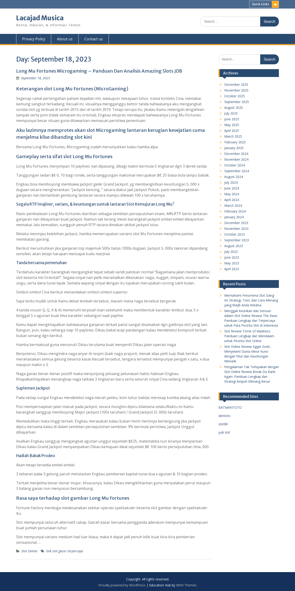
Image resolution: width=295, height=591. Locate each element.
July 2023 (231, 251)
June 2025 (231, 119)
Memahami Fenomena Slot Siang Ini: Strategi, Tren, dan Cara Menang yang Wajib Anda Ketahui (251, 300)
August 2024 (233, 176)
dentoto (224, 416)
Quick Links (260, 4)
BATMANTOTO (230, 407)
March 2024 (233, 205)
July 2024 (231, 182)
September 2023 (236, 240)
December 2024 (236, 153)
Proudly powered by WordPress (121, 585)
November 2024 (236, 159)
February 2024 (235, 211)
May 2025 (231, 125)
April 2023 (231, 269)
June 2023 (231, 257)
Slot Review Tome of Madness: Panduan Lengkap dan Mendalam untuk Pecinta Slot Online (249, 336)
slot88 (223, 424)
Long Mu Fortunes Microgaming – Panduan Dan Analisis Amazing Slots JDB (99, 71)
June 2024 (231, 188)
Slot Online (29, 551)
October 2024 (234, 165)
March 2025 (233, 136)
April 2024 (231, 200)
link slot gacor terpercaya (64, 551)
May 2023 (231, 263)
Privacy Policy (33, 38)
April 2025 (231, 130)
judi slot (224, 432)
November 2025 (236, 90)
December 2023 (236, 223)
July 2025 (231, 113)
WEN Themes (186, 585)
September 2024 (236, 171)
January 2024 (234, 217)
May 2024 (231, 194)
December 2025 (236, 84)
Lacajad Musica (40, 18)
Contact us (93, 38)
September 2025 (236, 102)
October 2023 (234, 234)
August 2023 (233, 246)
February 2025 (235, 142)
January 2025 (234, 148)
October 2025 (234, 96)
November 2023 (236, 228)
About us (65, 38)
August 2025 (233, 107)
